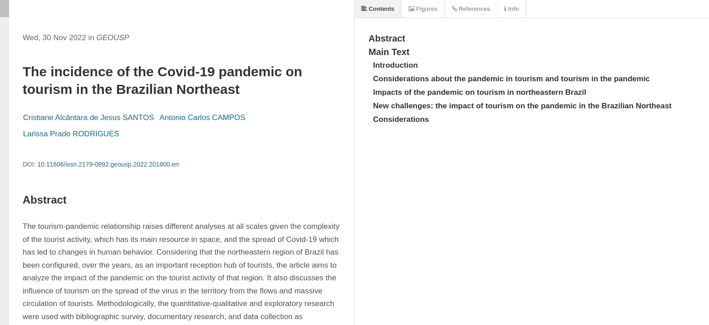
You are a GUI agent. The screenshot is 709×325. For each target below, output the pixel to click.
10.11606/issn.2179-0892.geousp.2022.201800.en (108, 164)
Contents (377, 8)
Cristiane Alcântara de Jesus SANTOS (88, 117)
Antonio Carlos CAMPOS (203, 117)
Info (511, 8)
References (471, 8)
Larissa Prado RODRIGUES (71, 134)
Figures (423, 8)
